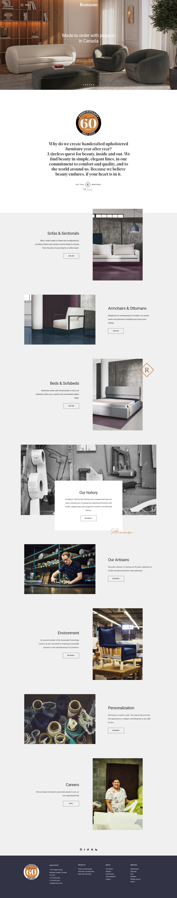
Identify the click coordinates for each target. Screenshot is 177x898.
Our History (109, 869)
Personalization (111, 876)
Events (132, 882)
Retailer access (135, 879)
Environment (110, 874)
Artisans (108, 871)
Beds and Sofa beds (84, 874)
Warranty (133, 871)
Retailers (133, 876)
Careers (108, 879)
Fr (155, 5)
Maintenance (134, 869)
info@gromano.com (56, 883)
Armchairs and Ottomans (86, 871)
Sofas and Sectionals (85, 869)
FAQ (131, 874)
